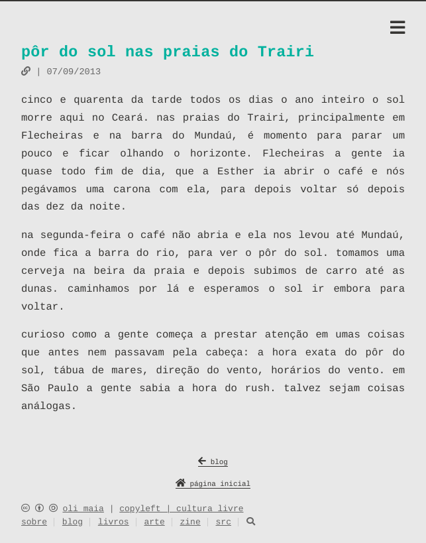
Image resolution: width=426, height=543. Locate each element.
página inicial (213, 485)
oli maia (82, 509)
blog (213, 463)
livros (113, 523)
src (223, 523)
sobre (34, 523)
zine (190, 523)
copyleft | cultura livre (181, 509)
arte (154, 523)
